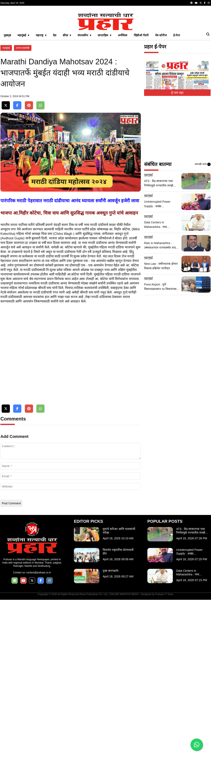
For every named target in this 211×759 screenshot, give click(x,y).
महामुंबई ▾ (23, 92)
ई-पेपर (176, 92)
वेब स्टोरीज (161, 92)
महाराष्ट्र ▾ (41, 92)
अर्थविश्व (122, 92)
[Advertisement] (105, 37)
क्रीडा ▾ (67, 92)
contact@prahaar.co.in (38, 731)
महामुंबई (6, 105)
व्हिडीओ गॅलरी (141, 92)
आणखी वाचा (203, 221)
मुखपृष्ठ (7, 92)
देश (54, 92)
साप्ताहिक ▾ (104, 92)
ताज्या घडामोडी (22, 105)
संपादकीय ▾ (84, 92)
